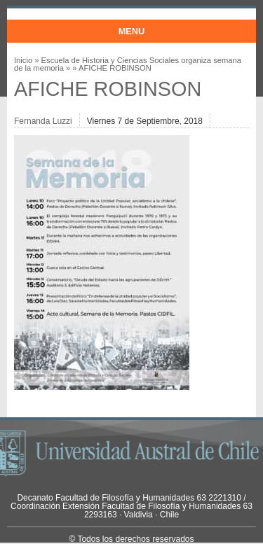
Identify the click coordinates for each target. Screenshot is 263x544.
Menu (132, 31)
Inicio (23, 60)
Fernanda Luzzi (43, 121)
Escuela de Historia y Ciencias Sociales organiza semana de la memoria (127, 64)
